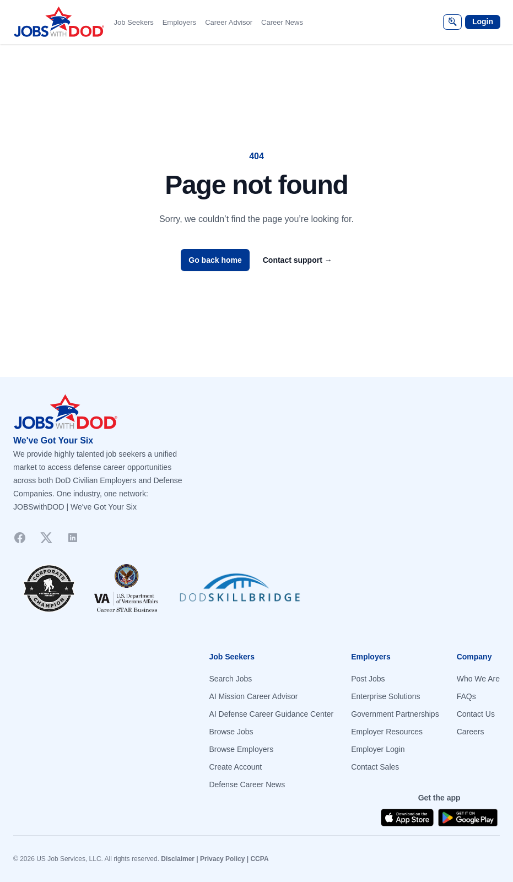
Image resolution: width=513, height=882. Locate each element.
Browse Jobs (231, 731)
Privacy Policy (222, 859)
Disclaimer (178, 859)
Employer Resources (387, 731)
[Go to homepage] (256, 412)
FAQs (466, 696)
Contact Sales (375, 766)
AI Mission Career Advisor (253, 696)
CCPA (259, 859)
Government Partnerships (395, 714)
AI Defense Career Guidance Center (271, 714)
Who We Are (478, 678)
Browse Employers (241, 749)
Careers (470, 731)
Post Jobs (368, 678)
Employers (179, 22)
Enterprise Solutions (385, 696)
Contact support (297, 260)
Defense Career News (247, 784)
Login (482, 21)
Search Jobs (230, 678)
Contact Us (476, 714)
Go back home (214, 260)
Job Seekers (133, 22)
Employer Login (377, 749)
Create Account (235, 766)
